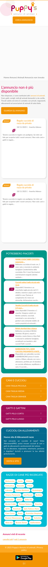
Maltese (29, 481)
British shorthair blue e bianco (26, 328)
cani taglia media (15, 391)
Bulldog (39, 495)
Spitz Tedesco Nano (31, 509)
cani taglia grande (16, 396)
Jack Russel (28, 495)
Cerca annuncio (24, 20)
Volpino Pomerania (12, 495)
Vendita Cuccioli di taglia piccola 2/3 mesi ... (26, 306)
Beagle (27, 518)
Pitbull (29, 486)
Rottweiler (9, 499)
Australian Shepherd (34, 513)
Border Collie (10, 504)
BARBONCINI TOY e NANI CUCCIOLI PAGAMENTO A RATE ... (28, 350)
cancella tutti (8, 539)
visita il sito (12, 461)
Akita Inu (8, 522)
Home (6, 77)
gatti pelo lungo (15, 419)
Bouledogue (37, 490)
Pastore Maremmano (13, 518)
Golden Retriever (22, 490)
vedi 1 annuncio (20, 539)
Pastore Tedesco (25, 504)
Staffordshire (35, 522)
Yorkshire (37, 518)
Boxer (20, 513)
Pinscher (38, 504)
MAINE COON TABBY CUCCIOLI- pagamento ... (27, 260)
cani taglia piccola (16, 386)
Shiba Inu (28, 499)
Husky (20, 481)
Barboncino (9, 481)
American (16, 509)
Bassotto (20, 486)
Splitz (7, 509)
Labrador (8, 490)
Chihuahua (9, 486)
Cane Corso (9, 513)
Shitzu (19, 499)
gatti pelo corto (15, 413)
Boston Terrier (21, 522)
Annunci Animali (17, 77)
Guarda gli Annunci (14, 110)
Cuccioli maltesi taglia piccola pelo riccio (27, 283)
